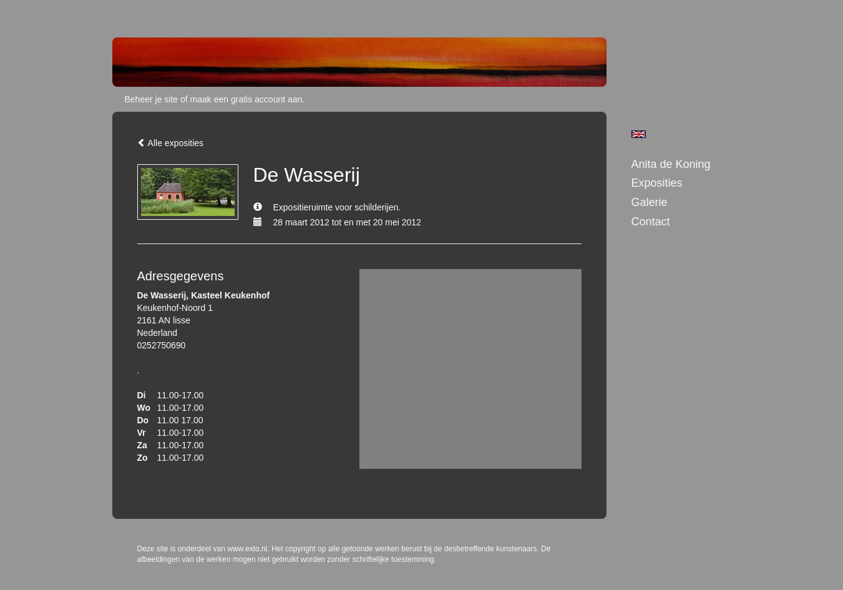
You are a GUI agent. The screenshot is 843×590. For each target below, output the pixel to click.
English (638, 134)
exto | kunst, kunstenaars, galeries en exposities (147, 12)
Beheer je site (151, 99)
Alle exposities (170, 143)
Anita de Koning (671, 164)
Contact (650, 221)
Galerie (649, 202)
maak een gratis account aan (246, 99)
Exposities (657, 183)
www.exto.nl (247, 548)
